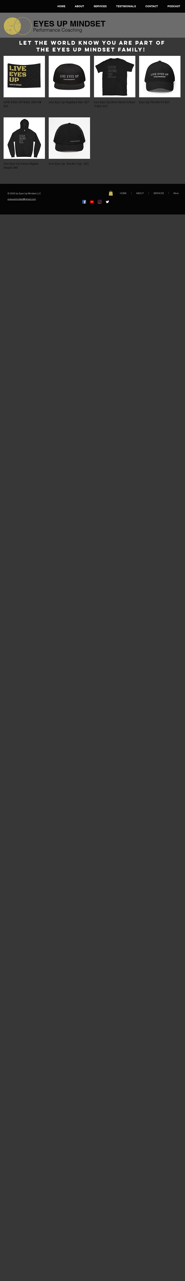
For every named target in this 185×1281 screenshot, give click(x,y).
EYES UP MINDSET (69, 23)
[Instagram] (100, 202)
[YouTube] (92, 202)
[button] (111, 193)
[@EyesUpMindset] (107, 202)
